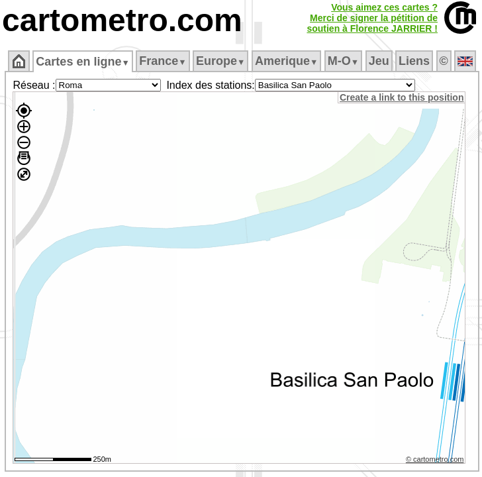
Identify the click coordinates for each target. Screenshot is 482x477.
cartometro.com (122, 20)
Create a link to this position (401, 97)
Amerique (286, 61)
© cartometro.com (435, 459)
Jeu (379, 61)
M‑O (343, 61)
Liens (414, 61)
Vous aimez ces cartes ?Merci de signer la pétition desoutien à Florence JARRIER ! (372, 18)
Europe (220, 61)
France (162, 61)
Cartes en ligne (82, 61)
